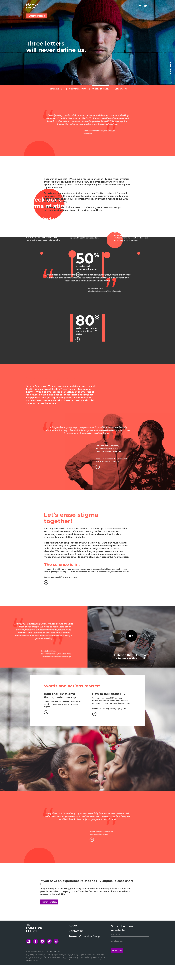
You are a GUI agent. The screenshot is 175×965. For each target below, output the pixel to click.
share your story (49, 902)
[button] (140, 5)
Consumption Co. (54, 951)
